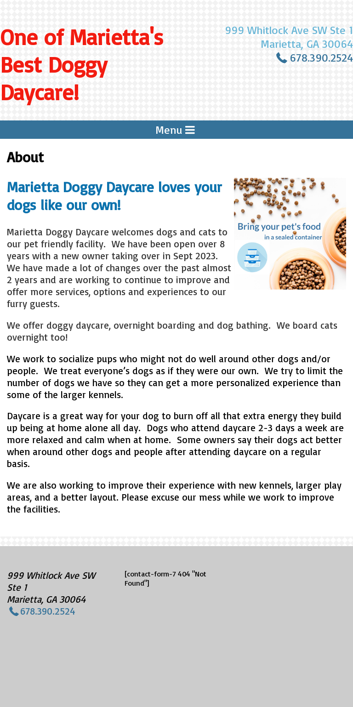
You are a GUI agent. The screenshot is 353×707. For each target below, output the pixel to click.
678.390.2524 (321, 57)
